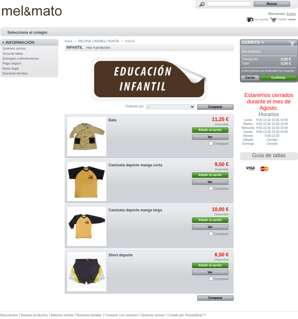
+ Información (18, 42)
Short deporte (120, 255)
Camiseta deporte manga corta (135, 165)
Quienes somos (14, 48)
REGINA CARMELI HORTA (98, 41)
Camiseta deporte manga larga (135, 210)
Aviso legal (10, 68)
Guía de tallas (12, 53)
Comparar (221, 143)
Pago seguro (11, 63)
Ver (210, 137)
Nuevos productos (34, 315)
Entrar (291, 14)
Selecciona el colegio (27, 32)
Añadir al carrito (210, 130)
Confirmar (278, 77)
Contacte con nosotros (121, 315)
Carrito (251, 42)
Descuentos (9, 315)
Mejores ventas (62, 315)
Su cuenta (261, 19)
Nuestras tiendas (15, 73)
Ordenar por (135, 106)
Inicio (69, 41)
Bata (112, 120)
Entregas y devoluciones (20, 58)
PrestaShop (193, 315)
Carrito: (282, 19)
